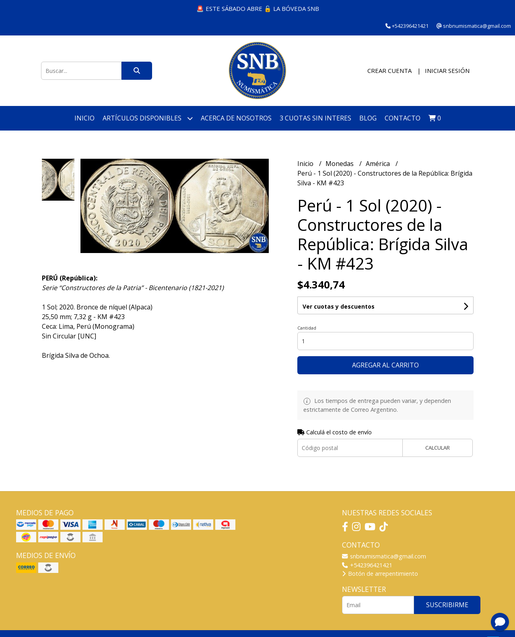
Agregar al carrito (385, 365)
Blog (368, 118)
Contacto (402, 118)
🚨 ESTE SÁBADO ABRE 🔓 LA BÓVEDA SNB (257, 8)
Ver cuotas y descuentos (339, 306)
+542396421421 (367, 565)
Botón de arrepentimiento (380, 573)
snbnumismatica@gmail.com (384, 556)
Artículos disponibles (148, 118)
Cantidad (306, 328)
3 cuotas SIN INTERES (315, 118)
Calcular (437, 447)
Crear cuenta (389, 70)
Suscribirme (447, 604)
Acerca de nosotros (236, 118)
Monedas (340, 163)
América (378, 163)
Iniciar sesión (447, 70)
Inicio (84, 118)
